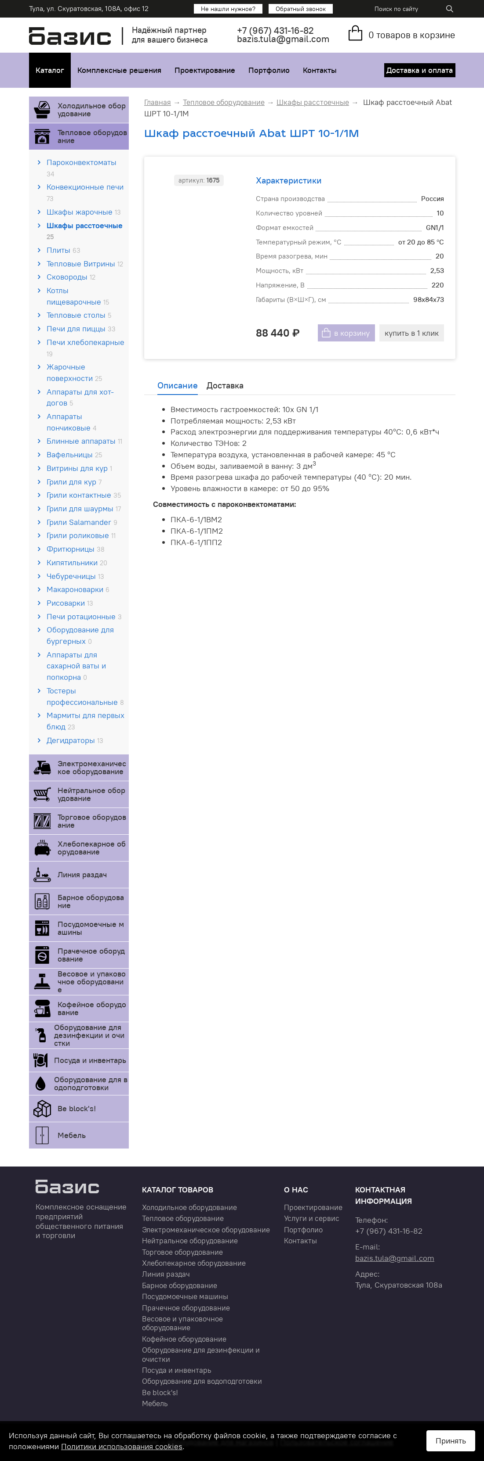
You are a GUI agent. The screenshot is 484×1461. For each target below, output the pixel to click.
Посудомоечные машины (91, 928)
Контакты (320, 70)
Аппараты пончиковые (71, 422)
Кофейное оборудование (92, 1008)
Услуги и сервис (311, 1218)
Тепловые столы (79, 315)
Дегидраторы (75, 740)
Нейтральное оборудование (91, 794)
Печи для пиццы (81, 328)
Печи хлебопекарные (85, 347)
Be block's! (77, 1108)
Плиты (63, 250)
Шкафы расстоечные (85, 230)
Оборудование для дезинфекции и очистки (89, 1035)
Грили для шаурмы (84, 508)
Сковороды (71, 277)
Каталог (50, 70)
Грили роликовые (81, 535)
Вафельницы (74, 454)
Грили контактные (84, 495)
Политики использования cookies (121, 1446)
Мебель (72, 1135)
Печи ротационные (84, 616)
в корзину (352, 333)
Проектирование (205, 70)
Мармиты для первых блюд (85, 721)
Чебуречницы (75, 576)
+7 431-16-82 (275, 30)
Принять (451, 1441)
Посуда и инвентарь (90, 1060)
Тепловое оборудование (92, 136)
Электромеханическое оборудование (92, 767)
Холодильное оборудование (92, 109)
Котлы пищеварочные (78, 296)
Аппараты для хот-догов (80, 397)
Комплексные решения (119, 70)
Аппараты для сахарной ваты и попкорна (76, 666)
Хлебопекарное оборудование (92, 848)
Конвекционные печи (85, 192)
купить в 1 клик (412, 333)
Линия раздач (82, 874)
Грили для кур (74, 482)
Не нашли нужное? (228, 9)
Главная (157, 102)
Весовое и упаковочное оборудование (92, 981)
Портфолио (269, 70)
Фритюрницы (76, 549)
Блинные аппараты (84, 441)
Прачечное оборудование (91, 955)
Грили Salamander (82, 522)
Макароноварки (78, 589)
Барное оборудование (91, 901)
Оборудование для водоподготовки (90, 1083)
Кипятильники (77, 562)
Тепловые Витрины (85, 263)
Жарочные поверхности (74, 372)
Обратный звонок (301, 9)
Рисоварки (70, 603)
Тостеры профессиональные (85, 696)
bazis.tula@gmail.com (283, 39)
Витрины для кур (79, 468)
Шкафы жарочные (84, 212)
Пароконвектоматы (81, 167)
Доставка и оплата (420, 70)
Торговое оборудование (92, 821)
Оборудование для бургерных (80, 635)
